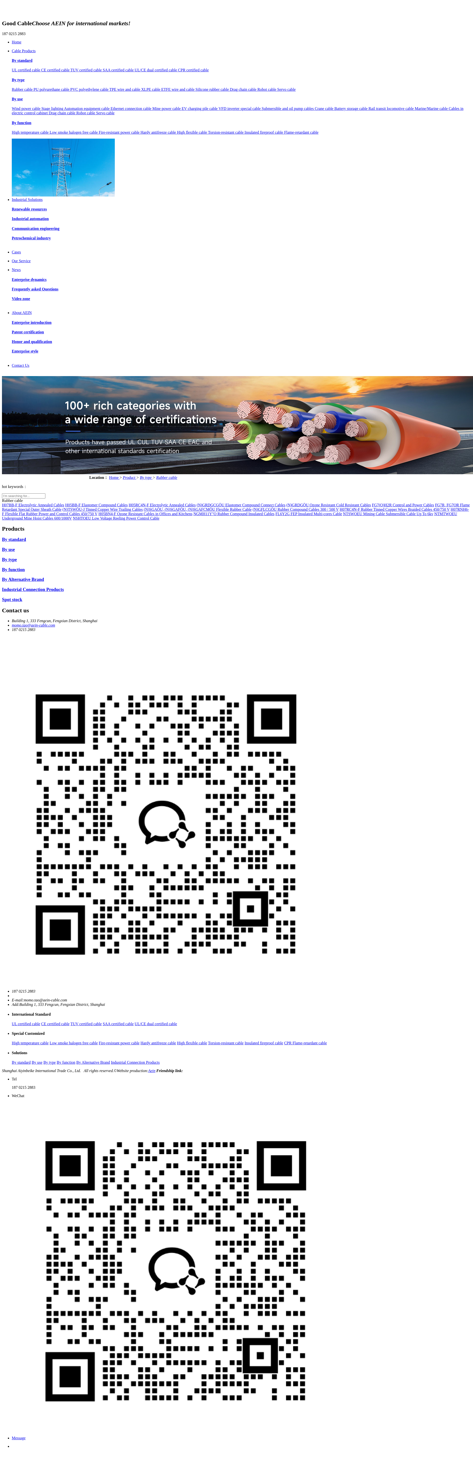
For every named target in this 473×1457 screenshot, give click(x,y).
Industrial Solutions (27, 199)
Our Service (21, 261)
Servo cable (286, 89)
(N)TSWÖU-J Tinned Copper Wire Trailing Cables (103, 509)
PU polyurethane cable (52, 89)
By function (21, 123)
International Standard (31, 1014)
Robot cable (267, 89)
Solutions (19, 1053)
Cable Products (24, 51)
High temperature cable (31, 132)
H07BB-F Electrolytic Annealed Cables (33, 505)
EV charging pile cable (200, 108)
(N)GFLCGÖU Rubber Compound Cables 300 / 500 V (296, 509)
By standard (22, 60)
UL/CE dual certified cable (156, 70)
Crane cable (324, 108)
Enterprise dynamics (29, 279)
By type (18, 80)
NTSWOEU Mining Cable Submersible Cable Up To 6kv (388, 514)
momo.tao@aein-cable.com (33, 625)
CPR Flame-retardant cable (305, 1043)
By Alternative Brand (23, 579)
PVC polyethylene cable (89, 89)
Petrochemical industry (31, 238)
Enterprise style (25, 351)
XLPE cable (151, 89)
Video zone (21, 299)
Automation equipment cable (87, 108)
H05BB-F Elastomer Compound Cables (96, 505)
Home (16, 42)
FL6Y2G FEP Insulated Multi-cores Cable (309, 514)
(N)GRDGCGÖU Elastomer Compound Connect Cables (241, 505)
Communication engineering (35, 228)
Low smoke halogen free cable (74, 132)
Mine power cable (167, 108)
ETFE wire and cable (178, 89)
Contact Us (20, 365)
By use (17, 99)
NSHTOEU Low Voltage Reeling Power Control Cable (116, 518)
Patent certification (28, 332)
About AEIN (22, 313)
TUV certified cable (86, 70)
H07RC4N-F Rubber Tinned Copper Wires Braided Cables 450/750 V (395, 509)
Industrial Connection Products (33, 589)
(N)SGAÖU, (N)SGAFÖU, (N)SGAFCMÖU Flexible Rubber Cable (198, 509)
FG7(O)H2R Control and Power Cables (403, 505)
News (16, 270)
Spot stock (12, 599)
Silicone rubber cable (213, 89)
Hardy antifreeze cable (159, 132)
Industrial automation (30, 219)
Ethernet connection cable (131, 108)
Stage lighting (52, 108)
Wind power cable (26, 108)
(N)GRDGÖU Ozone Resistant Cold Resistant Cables (328, 505)
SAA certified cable (119, 70)
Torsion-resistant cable (226, 132)
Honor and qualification (32, 342)
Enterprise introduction (32, 322)
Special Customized (28, 1033)
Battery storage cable (351, 108)
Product (129, 477)
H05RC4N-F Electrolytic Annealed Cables (162, 505)
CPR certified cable (193, 70)
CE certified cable (55, 70)
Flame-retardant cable (301, 132)
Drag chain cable (243, 89)
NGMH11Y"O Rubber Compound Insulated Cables (233, 514)
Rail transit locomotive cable (391, 108)
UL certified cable (26, 70)
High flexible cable (192, 132)
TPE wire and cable (125, 89)
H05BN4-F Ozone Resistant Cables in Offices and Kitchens (145, 514)
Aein (151, 1071)
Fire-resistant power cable (120, 132)
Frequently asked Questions (35, 289)
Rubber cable (23, 89)
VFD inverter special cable (240, 108)
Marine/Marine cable (432, 108)
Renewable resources (29, 209)
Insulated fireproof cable (264, 132)
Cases (16, 252)
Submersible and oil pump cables (288, 108)
